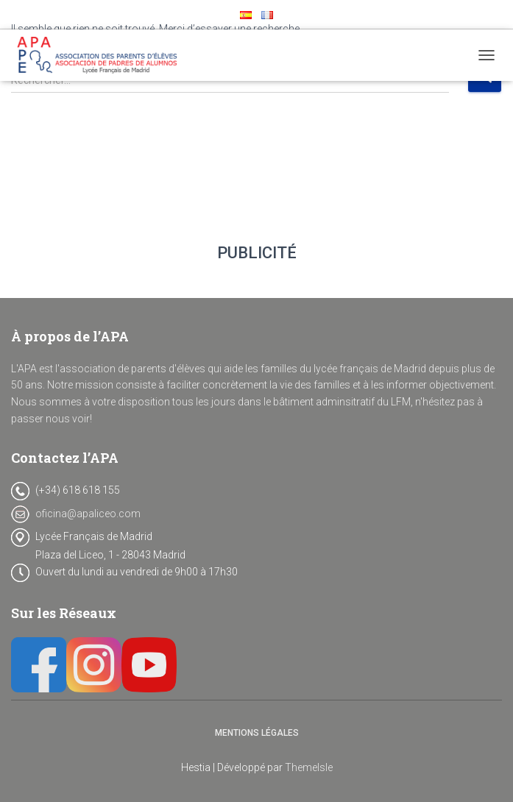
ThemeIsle (309, 767)
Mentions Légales (257, 733)
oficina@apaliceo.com (88, 513)
